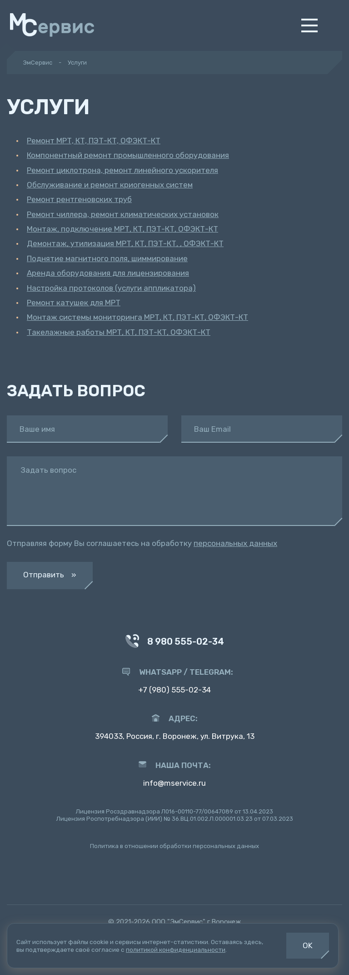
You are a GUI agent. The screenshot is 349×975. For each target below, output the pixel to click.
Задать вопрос (48, 470)
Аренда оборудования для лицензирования (108, 273)
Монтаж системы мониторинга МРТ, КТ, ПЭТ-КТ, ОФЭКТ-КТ (137, 317)
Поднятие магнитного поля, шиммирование (107, 258)
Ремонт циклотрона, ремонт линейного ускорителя (122, 170)
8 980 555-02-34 (174, 642)
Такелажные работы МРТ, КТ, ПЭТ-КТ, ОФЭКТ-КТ (118, 332)
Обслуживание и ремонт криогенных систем (110, 184)
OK (308, 945)
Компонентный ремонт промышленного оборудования (128, 155)
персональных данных (235, 543)
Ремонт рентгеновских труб (79, 199)
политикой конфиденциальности (175, 949)
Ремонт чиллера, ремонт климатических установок (123, 214)
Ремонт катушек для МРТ (73, 302)
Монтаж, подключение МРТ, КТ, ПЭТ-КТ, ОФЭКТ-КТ (122, 228)
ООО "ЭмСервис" (178, 922)
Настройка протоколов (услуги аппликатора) (111, 288)
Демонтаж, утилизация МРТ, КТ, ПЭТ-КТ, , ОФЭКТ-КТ (125, 243)
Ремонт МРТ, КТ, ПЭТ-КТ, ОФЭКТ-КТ (93, 140)
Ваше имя (37, 429)
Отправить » (49, 574)
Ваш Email (212, 429)
